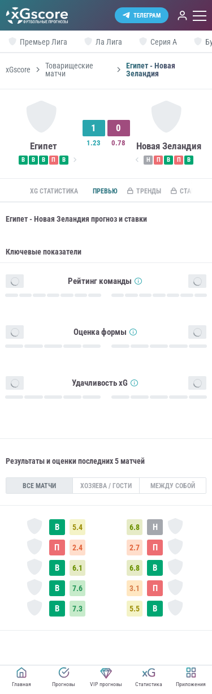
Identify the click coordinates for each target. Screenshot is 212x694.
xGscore (18, 70)
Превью (105, 191)
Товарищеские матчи (69, 69)
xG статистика (54, 191)
